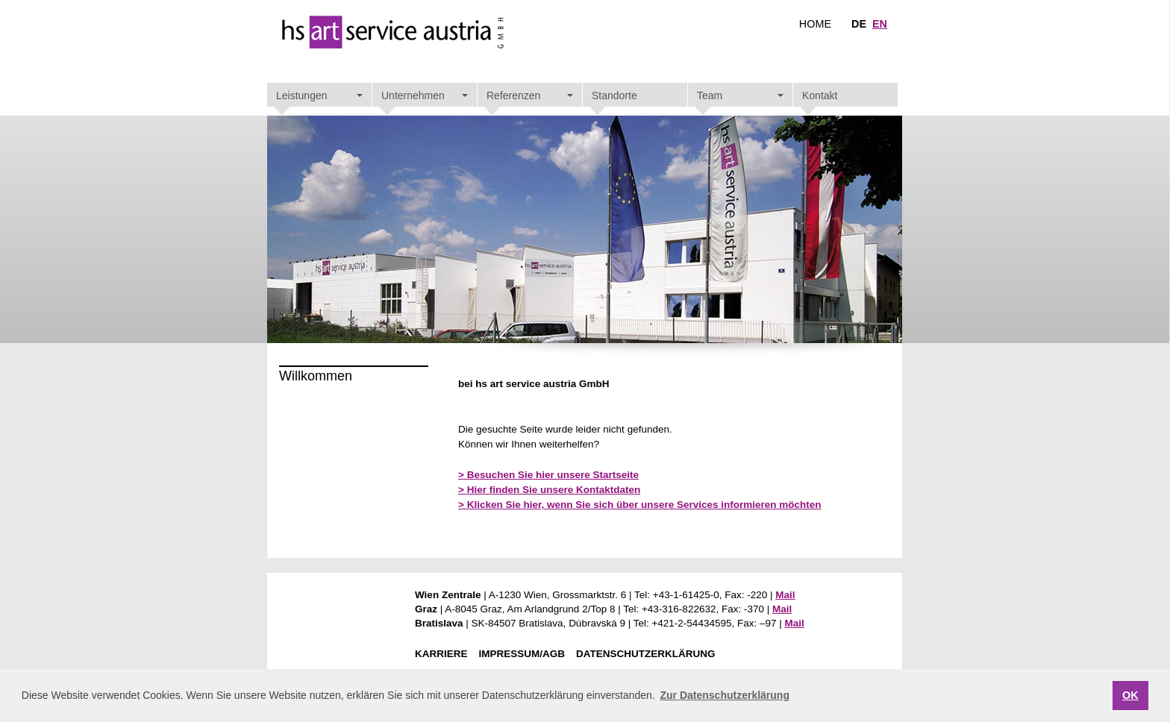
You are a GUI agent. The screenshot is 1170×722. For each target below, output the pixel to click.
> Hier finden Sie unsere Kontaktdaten (549, 489)
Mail (785, 594)
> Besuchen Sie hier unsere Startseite (548, 474)
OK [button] (1130, 695)
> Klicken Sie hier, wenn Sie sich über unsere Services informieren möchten (640, 504)
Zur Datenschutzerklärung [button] (724, 695)
